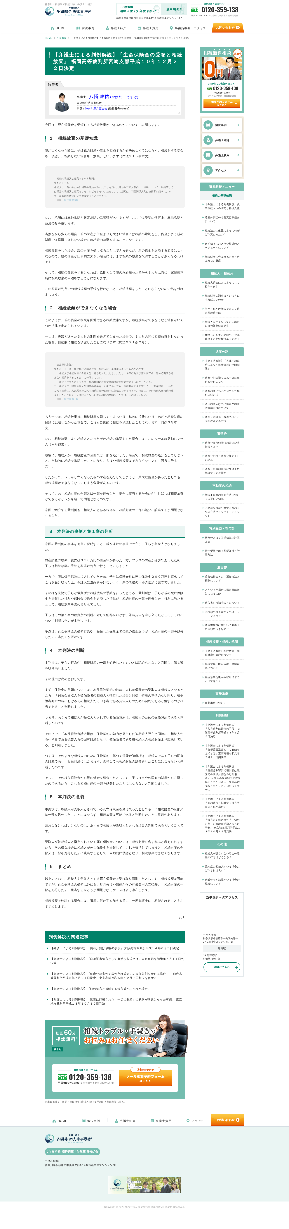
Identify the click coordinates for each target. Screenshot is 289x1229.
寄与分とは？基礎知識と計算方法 (222, 539)
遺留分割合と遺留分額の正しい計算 (222, 457)
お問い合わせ (225, 27)
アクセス (221, 170)
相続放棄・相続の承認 (222, 642)
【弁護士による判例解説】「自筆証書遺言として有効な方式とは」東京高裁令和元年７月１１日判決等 (117, 961)
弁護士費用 (151, 28)
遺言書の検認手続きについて (222, 602)
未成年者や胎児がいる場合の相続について (222, 881)
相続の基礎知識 (222, 195)
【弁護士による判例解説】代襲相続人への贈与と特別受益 (222, 206)
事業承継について (215, 702)
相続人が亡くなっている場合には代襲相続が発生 (222, 323)
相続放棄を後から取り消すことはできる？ (222, 679)
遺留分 (222, 434)
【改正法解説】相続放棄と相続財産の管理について (222, 652)
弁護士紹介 (118, 28)
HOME (60, 28)
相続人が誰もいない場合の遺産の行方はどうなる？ (222, 855)
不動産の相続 (222, 485)
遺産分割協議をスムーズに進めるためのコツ (222, 379)
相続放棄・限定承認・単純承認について (222, 666)
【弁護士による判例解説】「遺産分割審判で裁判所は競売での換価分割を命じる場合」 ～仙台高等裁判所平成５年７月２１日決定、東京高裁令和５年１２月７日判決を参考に (116, 975)
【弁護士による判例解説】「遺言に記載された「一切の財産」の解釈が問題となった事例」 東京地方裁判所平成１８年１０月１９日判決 (116, 1001)
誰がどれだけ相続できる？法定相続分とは (222, 310)
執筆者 (53, 85)
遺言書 (222, 567)
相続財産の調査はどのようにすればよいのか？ (222, 297)
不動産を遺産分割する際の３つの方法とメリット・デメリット (222, 511)
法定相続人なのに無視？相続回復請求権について (222, 406)
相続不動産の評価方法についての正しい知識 (222, 496)
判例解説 (221, 715)
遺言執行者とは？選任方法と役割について (222, 578)
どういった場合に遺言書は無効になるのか (222, 591)
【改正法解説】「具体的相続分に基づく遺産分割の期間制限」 (222, 364)
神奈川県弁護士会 (96, 108)
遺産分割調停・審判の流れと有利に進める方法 (222, 419)
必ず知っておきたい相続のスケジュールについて (222, 245)
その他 (222, 844)
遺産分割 (221, 351)
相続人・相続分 (222, 273)
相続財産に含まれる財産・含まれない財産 (222, 258)
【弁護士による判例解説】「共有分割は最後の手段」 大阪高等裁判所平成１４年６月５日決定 (115, 948)
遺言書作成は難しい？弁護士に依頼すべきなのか (222, 627)
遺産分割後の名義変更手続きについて (222, 219)
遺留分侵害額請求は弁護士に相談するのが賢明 (222, 470)
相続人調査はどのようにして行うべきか (222, 284)
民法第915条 (71, 200)
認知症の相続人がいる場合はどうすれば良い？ (222, 868)
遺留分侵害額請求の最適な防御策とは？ (222, 444)
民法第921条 (71, 399)
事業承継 (221, 694)
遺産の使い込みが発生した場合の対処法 (222, 392)
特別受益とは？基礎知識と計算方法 (222, 552)
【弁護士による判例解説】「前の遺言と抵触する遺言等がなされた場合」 (101, 988)
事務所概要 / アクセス (190, 28)
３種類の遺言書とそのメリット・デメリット (222, 614)
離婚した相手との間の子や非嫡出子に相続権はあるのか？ (223, 337)
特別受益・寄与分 (222, 528)
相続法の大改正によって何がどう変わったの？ (222, 232)
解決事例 (88, 28)
